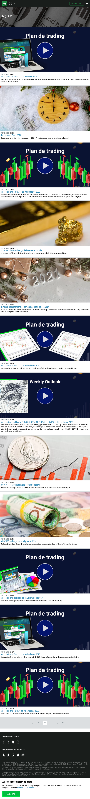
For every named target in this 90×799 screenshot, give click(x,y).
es (14, 3)
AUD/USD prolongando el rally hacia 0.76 (18, 541)
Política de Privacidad (25, 788)
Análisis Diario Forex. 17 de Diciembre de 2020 (20, 76)
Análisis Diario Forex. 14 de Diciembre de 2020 (20, 365)
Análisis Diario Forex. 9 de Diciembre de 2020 (20, 711)
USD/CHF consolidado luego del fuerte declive (20, 485)
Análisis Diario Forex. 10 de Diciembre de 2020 (20, 654)
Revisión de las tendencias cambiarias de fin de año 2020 (25, 307)
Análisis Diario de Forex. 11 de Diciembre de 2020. (22, 598)
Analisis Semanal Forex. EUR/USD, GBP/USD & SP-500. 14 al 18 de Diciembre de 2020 (37, 422)
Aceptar (11, 794)
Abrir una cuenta (76, 3)
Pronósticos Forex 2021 (11, 135)
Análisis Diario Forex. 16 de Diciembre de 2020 (20, 192)
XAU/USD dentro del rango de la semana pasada (21, 250)
